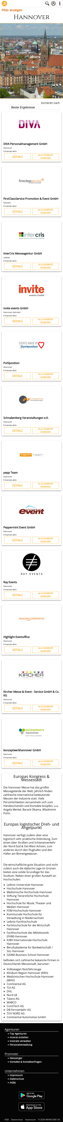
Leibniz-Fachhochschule (22, 921)
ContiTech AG (15, 1006)
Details (17, 157)
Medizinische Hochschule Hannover (29, 892)
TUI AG (11, 987)
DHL (9, 991)
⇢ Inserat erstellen (17, 1037)
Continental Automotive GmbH (26, 1017)
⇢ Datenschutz (15, 1078)
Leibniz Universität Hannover (25, 885)
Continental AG (16, 984)
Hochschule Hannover (21, 888)
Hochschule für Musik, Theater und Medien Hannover (29, 905)
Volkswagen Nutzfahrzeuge (24, 969)
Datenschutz (17, 1119)
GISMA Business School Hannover (28, 955)
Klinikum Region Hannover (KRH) (27, 973)
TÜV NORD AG (16, 1013)
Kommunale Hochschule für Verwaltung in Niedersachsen (25, 916)
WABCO (11, 1002)
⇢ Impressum (15, 1075)
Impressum (30, 1119)
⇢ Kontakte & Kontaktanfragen (24, 1061)
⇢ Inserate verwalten (19, 1041)
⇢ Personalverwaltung (19, 1044)
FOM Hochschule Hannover (24, 910)
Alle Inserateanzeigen (45, 156)
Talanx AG (13, 999)
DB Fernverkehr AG (19, 1010)
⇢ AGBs (11, 1082)
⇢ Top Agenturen (17, 1033)
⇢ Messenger (14, 1058)
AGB (7, 1119)
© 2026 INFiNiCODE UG (49, 1119)
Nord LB (12, 995)
